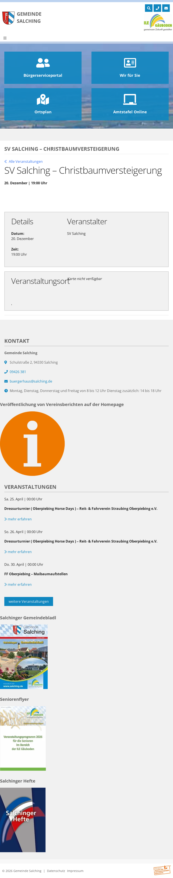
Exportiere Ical (90, 198)
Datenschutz (56, 871)
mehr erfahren (18, 519)
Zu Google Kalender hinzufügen (36, 198)
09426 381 (18, 371)
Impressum (75, 871)
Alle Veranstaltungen (23, 161)
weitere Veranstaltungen (29, 601)
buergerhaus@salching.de (31, 381)
